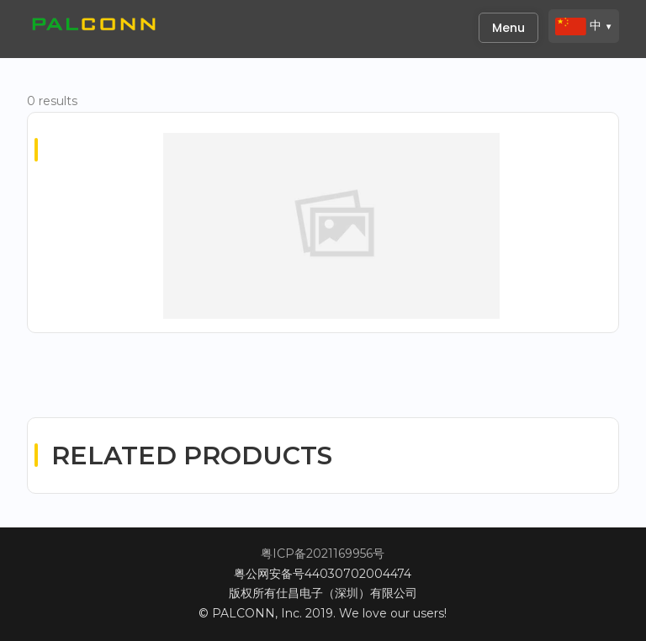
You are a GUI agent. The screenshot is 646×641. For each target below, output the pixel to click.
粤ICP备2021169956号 (322, 553)
